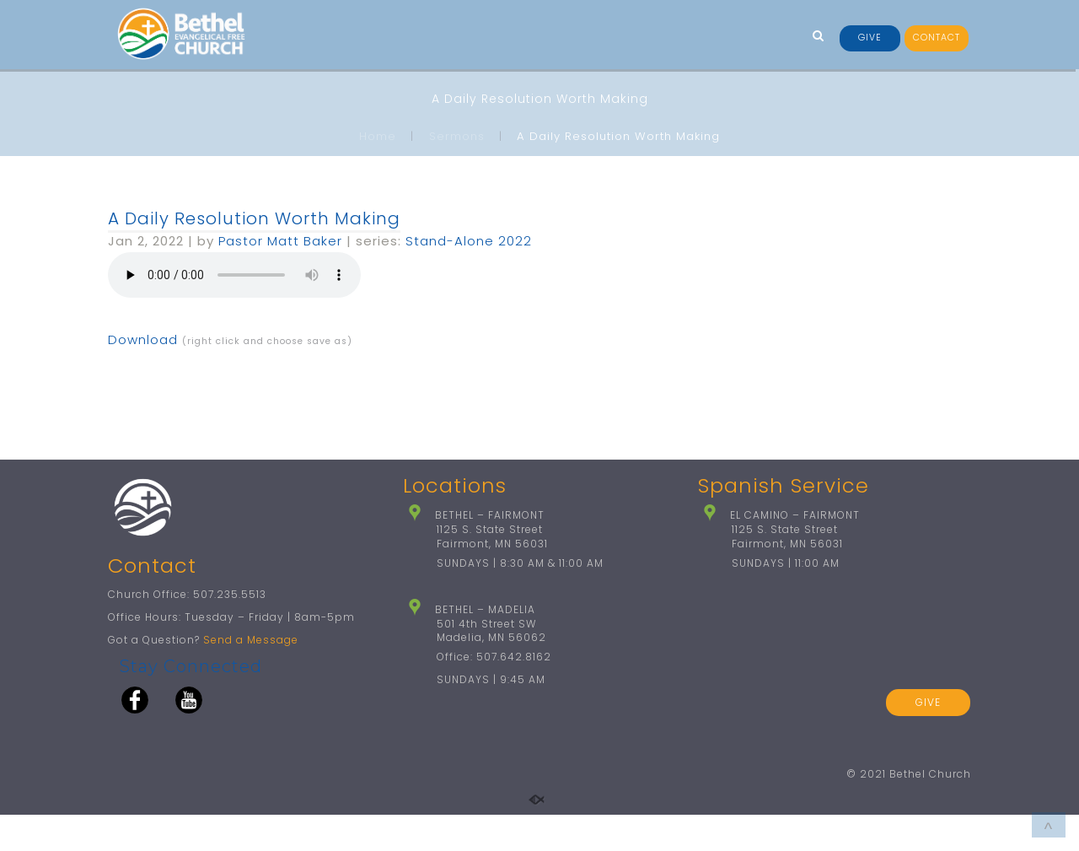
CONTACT (936, 37)
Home (377, 136)
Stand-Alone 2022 (468, 241)
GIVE (870, 37)
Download (143, 339)
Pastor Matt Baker (280, 241)
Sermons (457, 136)
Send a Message (250, 676)
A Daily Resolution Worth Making (254, 218)
